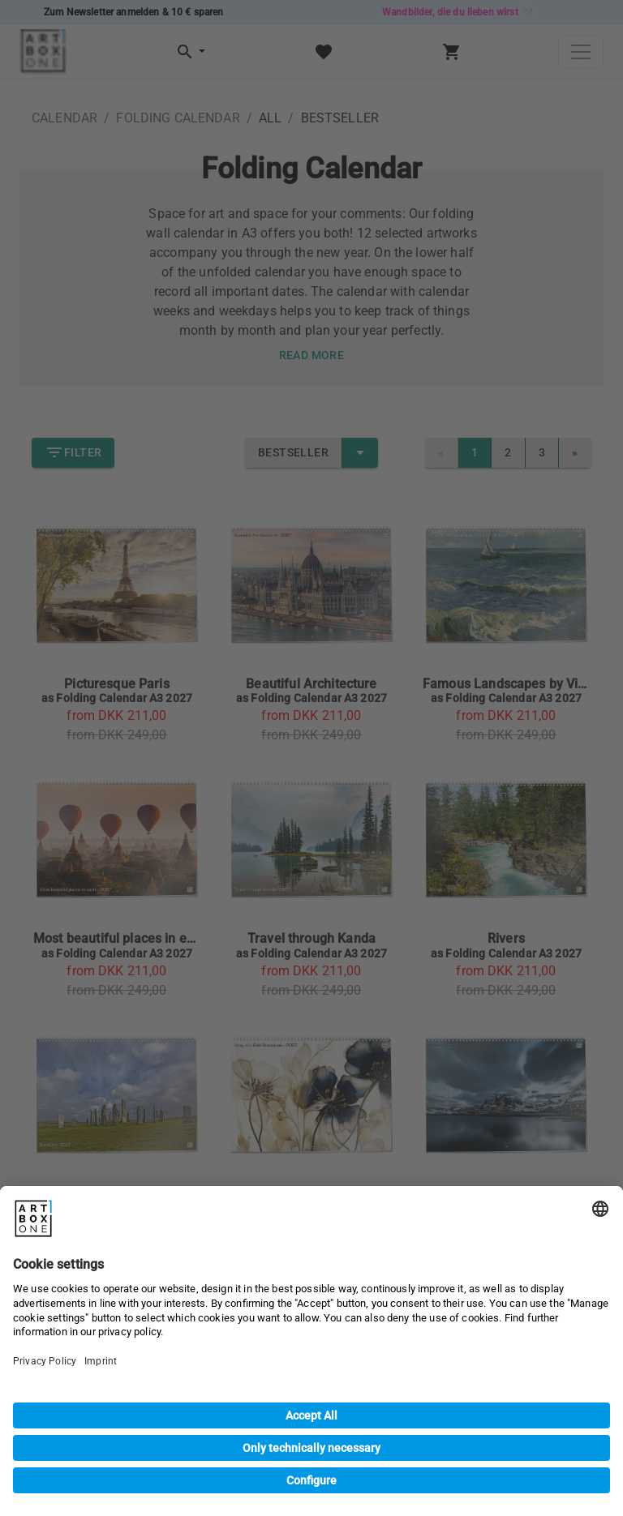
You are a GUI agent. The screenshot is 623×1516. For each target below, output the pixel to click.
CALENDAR (64, 118)
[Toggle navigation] (581, 52)
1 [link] (474, 453)
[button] (189, 52)
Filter (73, 453)
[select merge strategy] (360, 453)
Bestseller (293, 453)
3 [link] (542, 453)
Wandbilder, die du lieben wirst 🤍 (457, 12)
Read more (312, 355)
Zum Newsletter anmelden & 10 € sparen (134, 12)
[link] (575, 453)
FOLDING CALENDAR (177, 118)
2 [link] (508, 453)
